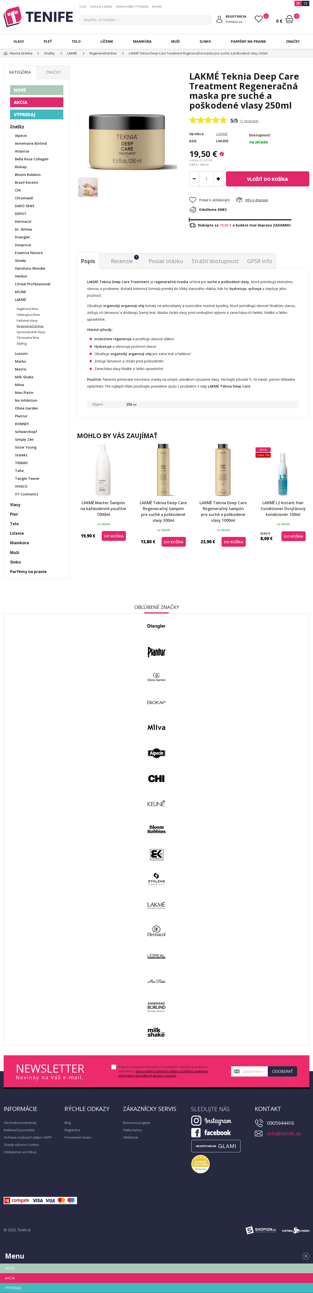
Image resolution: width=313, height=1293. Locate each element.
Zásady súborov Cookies (21, 1144)
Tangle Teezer (27, 478)
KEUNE (20, 291)
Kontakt (157, 6)
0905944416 (280, 1123)
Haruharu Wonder (30, 268)
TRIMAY (21, 463)
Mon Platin (24, 392)
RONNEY (22, 423)
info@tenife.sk (284, 1133)
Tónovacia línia (28, 337)
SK (298, 3)
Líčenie (107, 41)
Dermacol (23, 221)
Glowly (20, 260)
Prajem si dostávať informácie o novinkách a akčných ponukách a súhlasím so (163, 1071)
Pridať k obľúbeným (209, 200)
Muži (175, 41)
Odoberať (282, 1071)
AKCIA (20, 102)
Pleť (48, 41)
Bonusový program (136, 1122)
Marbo (20, 361)
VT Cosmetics (26, 494)
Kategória (20, 72)
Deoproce (23, 245)
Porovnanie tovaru (78, 1137)
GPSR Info (259, 261)
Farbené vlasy (27, 320)
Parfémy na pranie (248, 41)
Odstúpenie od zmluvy (20, 1152)
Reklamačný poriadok (19, 1130)
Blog (68, 1122)
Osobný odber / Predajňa (132, 6)
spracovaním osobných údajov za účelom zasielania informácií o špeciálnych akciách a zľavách (163, 1073)
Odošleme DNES (208, 209)
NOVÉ (20, 90)
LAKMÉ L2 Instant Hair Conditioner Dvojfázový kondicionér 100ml (283, 508)
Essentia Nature (29, 252)
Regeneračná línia (30, 326)
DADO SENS (24, 206)
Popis (88, 261)
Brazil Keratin (26, 182)
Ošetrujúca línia (28, 314)
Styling (21, 343)
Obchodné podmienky (20, 1122)
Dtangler (22, 237)
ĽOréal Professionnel (32, 284)
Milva (19, 384)
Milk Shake (24, 377)
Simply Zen (24, 439)
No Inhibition (26, 400)
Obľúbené (130, 1137)
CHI (18, 190)
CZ (305, 3)
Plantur (21, 416)
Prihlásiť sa (234, 22)
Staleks (21, 455)
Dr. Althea (23, 229)
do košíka (267, 179)
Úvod (82, 6)
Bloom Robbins (28, 174)
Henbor (21, 276)
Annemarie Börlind (31, 143)
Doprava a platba (101, 6)
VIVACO (21, 486)
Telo (76, 41)
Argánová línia (27, 309)
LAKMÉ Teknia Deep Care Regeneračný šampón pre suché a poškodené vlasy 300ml (163, 511)
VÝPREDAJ (24, 114)
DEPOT (20, 213)
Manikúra (142, 41)
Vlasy (18, 41)
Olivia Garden (26, 408)
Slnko (205, 41)
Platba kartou (132, 1130)
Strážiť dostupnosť (215, 261)
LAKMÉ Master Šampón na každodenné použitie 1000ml (103, 508)
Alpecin (21, 135)
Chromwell (24, 198)
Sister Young (25, 447)
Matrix (20, 369)
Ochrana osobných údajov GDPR (28, 1137)
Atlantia (22, 151)
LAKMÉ (222, 134)
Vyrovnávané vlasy (31, 332)
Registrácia (72, 1130)
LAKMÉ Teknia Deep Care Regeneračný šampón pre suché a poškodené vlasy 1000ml (223, 511)
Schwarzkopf (26, 431)
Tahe (19, 470)
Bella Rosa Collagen (31, 159)
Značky (293, 41)
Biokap (21, 166)
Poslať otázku (166, 261)
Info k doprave (251, 200)
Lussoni (21, 353)
